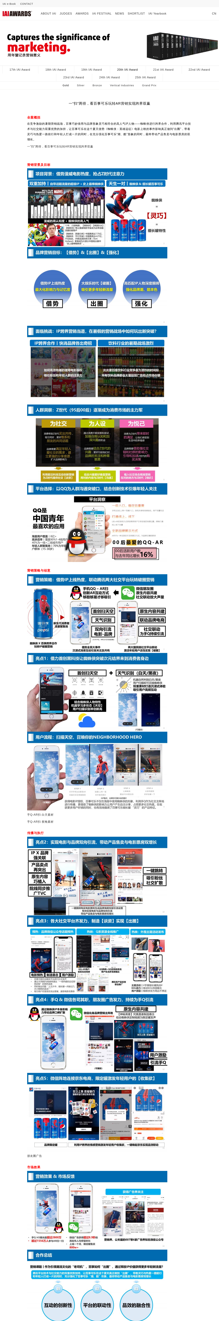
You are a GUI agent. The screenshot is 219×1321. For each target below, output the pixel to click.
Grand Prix (149, 85)
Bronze (97, 85)
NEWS (119, 13)
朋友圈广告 (34, 1155)
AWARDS (82, 13)
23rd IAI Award (73, 77)
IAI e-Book (9, 3)
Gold (66, 85)
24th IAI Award (109, 77)
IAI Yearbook (157, 13)
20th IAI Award (127, 69)
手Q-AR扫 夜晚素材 (40, 821)
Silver (81, 85)
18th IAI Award (55, 69)
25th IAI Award (145, 77)
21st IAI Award (163, 69)
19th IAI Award (91, 69)
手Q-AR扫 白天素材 (40, 814)
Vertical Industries (122, 85)
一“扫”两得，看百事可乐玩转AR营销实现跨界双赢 (60, 146)
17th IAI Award (19, 69)
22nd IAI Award (199, 69)
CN (214, 13)
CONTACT (26, 3)
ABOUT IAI (48, 13)
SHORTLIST (136, 13)
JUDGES (66, 13)
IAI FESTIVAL (102, 13)
